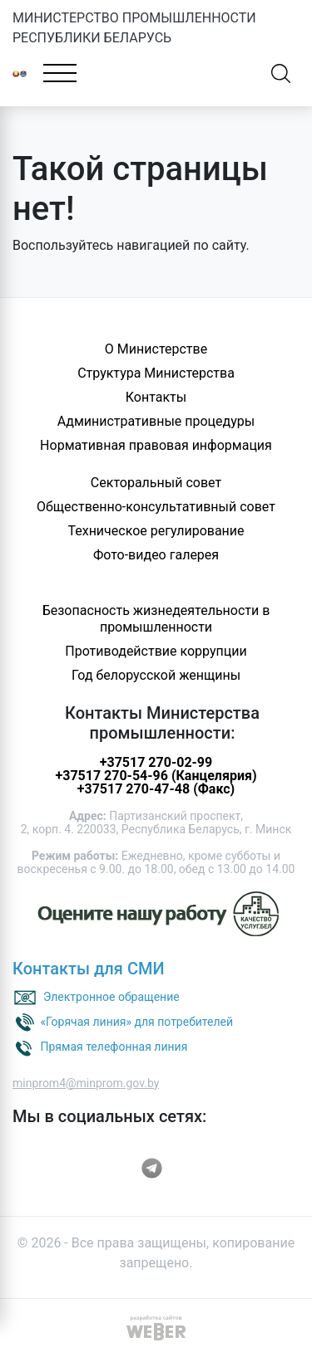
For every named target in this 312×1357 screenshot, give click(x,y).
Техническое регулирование (155, 531)
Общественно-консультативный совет (156, 507)
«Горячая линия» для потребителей (136, 1021)
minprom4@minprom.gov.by (85, 1083)
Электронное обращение (111, 996)
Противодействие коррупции (156, 651)
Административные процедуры (156, 421)
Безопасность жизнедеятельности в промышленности (156, 619)
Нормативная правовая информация (156, 445)
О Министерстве (156, 349)
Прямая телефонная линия (113, 1045)
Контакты (156, 397)
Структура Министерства (156, 373)
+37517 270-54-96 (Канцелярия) (155, 775)
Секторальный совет (156, 483)
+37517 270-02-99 (156, 762)
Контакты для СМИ (88, 969)
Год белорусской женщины (156, 675)
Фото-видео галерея (156, 555)
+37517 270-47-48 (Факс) (156, 789)
